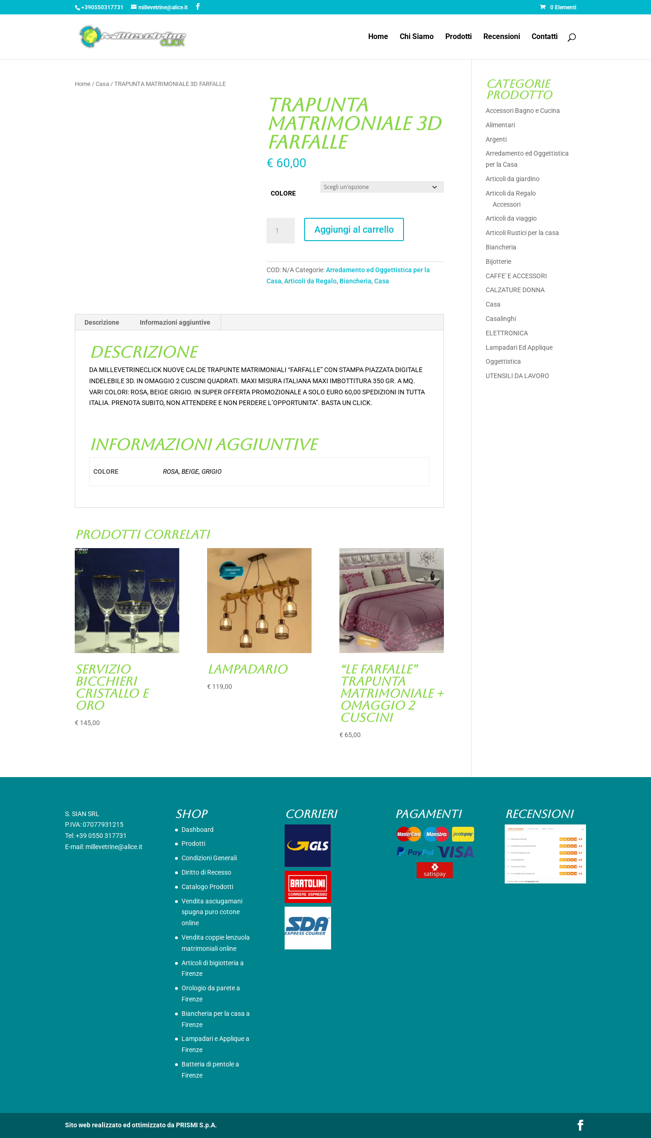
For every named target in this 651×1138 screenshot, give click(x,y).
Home (378, 37)
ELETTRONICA (507, 333)
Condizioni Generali (209, 858)
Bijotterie (498, 261)
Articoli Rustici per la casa (522, 232)
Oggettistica (503, 361)
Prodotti (458, 37)
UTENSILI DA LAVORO (517, 375)
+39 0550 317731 (101, 835)
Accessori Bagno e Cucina (523, 110)
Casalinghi (501, 318)
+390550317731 (102, 7)
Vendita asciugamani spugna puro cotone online (212, 912)
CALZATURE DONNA (515, 290)
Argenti (496, 139)
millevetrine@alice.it (114, 846)
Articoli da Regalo (310, 281)
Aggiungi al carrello (354, 229)
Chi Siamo (417, 37)
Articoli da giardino (513, 179)
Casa (102, 83)
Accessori (507, 204)
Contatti (545, 37)
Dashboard (198, 829)
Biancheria (355, 281)
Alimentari (500, 125)
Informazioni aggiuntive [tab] (175, 322)
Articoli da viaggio (511, 218)
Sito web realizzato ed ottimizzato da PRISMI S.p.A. (141, 1125)
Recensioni (501, 37)
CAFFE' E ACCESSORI (516, 276)
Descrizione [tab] (102, 322)
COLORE (283, 193)
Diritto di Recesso (206, 872)
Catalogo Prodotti (207, 886)
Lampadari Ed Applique (519, 347)
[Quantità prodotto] (280, 231)
